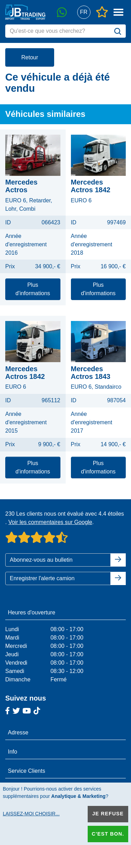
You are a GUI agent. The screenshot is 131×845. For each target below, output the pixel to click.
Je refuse (108, 813)
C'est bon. (108, 834)
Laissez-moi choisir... (31, 813)
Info (12, 752)
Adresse (18, 732)
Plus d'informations (32, 289)
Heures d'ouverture (32, 612)
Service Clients (26, 771)
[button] (83, 12)
